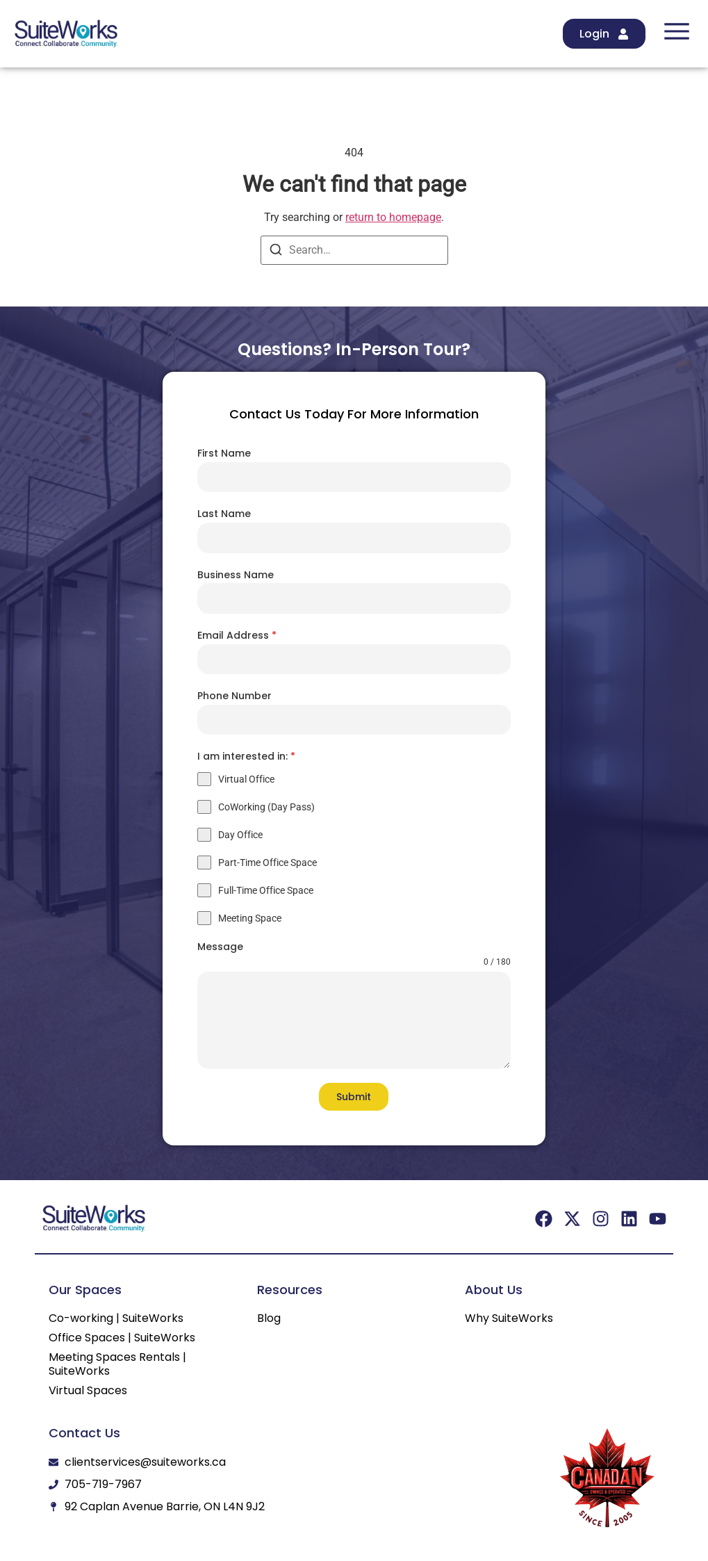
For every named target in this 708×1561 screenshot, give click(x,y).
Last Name (224, 514)
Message (220, 947)
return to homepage (393, 217)
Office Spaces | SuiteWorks (122, 1338)
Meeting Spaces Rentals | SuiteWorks (117, 1364)
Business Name (235, 575)
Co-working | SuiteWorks (116, 1318)
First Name (224, 453)
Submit (353, 1097)
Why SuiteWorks (509, 1318)
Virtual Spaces (88, 1391)
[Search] (276, 252)
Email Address (237, 635)
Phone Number (234, 696)
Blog (269, 1318)
